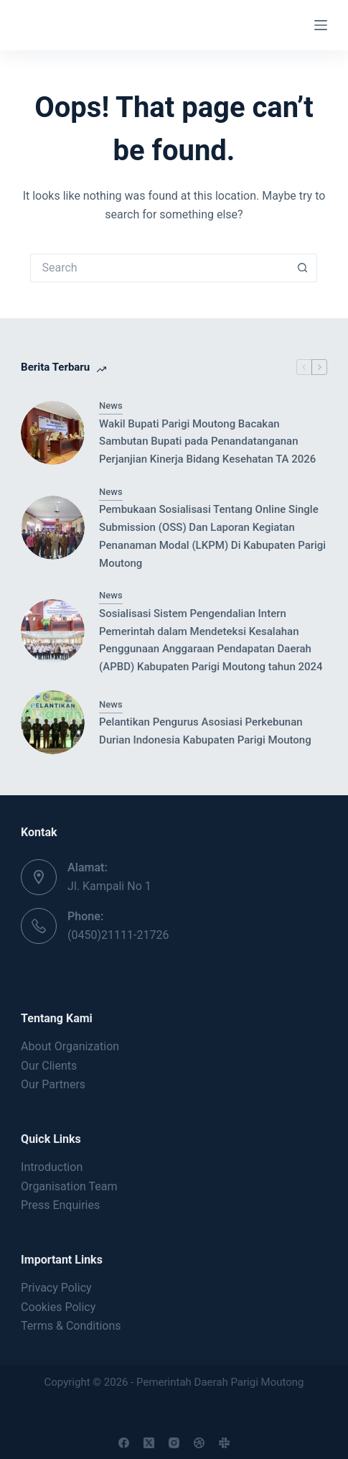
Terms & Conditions (71, 1326)
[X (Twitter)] (149, 1442)
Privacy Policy (56, 1287)
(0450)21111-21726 (118, 935)
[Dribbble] (199, 1442)
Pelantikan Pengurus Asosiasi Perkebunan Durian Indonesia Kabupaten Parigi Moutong (205, 730)
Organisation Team (69, 1186)
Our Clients (49, 1066)
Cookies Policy (58, 1307)
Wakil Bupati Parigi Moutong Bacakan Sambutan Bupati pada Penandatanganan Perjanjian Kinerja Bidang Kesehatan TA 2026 (207, 441)
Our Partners (53, 1084)
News (111, 405)
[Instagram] (174, 1442)
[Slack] (224, 1442)
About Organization (70, 1046)
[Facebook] (123, 1442)
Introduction (52, 1167)
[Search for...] (159, 268)
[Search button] (302, 268)
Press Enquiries (60, 1205)
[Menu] (320, 25)
